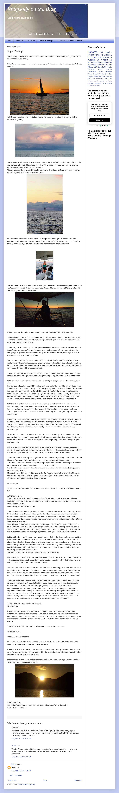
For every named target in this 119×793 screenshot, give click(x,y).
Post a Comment (16, 775)
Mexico (108, 57)
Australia (91, 60)
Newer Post (12, 780)
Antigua (109, 69)
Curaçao (101, 74)
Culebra (95, 74)
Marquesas (92, 65)
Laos (103, 76)
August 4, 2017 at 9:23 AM (21, 757)
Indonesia (108, 62)
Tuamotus (97, 85)
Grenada (108, 55)
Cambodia (99, 78)
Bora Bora (91, 78)
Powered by (100, 125)
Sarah (14, 746)
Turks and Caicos (96, 57)
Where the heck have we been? (69, 41)
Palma (14, 764)
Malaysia (109, 81)
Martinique (91, 62)
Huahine (96, 81)
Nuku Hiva (108, 74)
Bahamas (109, 76)
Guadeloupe (92, 71)
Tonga (101, 71)
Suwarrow (91, 85)
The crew (31, 41)
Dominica (100, 65)
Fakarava (90, 81)
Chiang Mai (97, 76)
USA (95, 67)
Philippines (91, 83)
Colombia (108, 65)
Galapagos (100, 62)
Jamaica (102, 81)
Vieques (90, 76)
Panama (93, 52)
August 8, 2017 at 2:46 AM (21, 771)
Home (9, 41)
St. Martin (108, 67)
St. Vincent (102, 60)
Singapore (98, 83)
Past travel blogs (46, 41)
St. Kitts (109, 83)
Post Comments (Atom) (26, 784)
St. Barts (103, 83)
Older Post (78, 780)
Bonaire (108, 52)
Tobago (90, 67)
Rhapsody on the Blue (31, 9)
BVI (101, 52)
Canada (101, 67)
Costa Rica (108, 78)
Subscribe (99, 120)
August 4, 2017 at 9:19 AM (21, 738)
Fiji (110, 60)
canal (100, 69)
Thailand (91, 69)
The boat (19, 41)
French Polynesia (95, 55)
